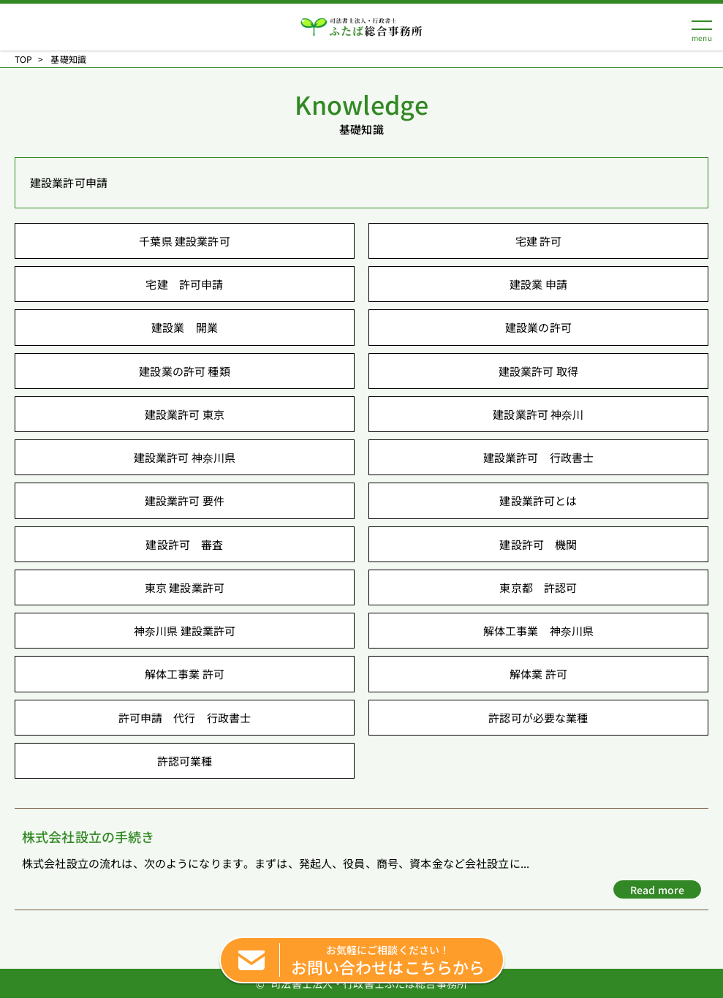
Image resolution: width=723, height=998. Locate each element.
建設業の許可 (538, 327)
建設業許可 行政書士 (538, 457)
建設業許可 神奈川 (538, 414)
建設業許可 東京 (184, 414)
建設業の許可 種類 (184, 371)
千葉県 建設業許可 (184, 241)
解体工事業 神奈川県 (538, 630)
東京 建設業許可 (184, 587)
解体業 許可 (538, 673)
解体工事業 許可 (184, 673)
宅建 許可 (538, 241)
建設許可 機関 (538, 544)
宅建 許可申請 (184, 284)
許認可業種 (185, 760)
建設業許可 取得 (538, 371)
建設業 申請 (538, 284)
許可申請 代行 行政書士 (184, 717)
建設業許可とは (538, 500)
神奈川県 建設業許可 (185, 630)
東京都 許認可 (538, 587)
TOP (23, 59)
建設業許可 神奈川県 (185, 457)
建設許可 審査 (184, 544)
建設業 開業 (184, 327)
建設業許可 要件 (184, 500)
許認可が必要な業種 (538, 717)
